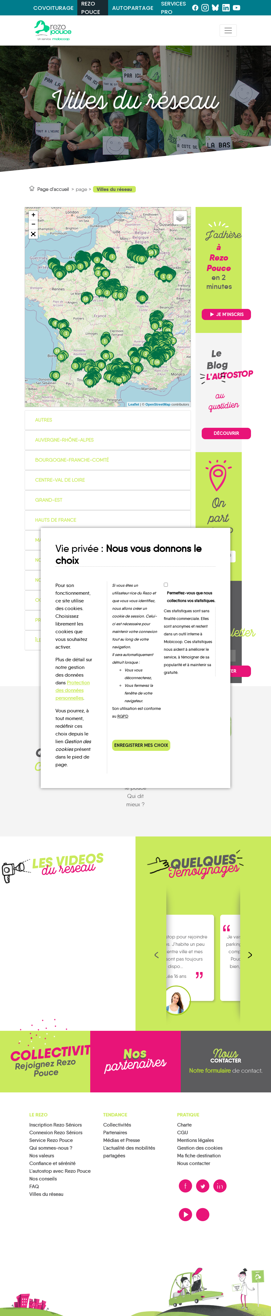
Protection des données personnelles (72, 690)
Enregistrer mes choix (141, 745)
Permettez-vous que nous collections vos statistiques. (191, 597)
